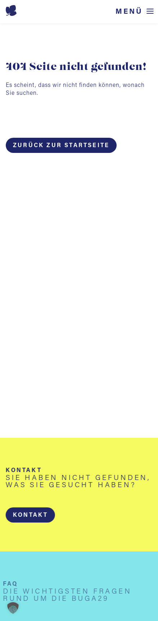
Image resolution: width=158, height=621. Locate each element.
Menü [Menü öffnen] (129, 11)
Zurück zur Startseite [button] (61, 146)
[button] (30, 515)
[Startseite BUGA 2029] (78, 10)
